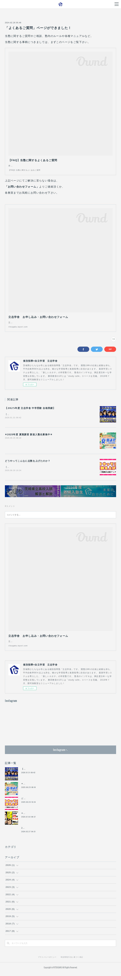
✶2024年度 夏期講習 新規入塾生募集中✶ (42, 816)
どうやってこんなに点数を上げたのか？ (27, 464)
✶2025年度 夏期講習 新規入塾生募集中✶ (28, 438)
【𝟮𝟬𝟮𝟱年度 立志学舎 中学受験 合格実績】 (30, 411)
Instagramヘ (60, 753)
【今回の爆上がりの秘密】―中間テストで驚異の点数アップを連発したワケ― (43, 470)
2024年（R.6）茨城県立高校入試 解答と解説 (44, 831)
